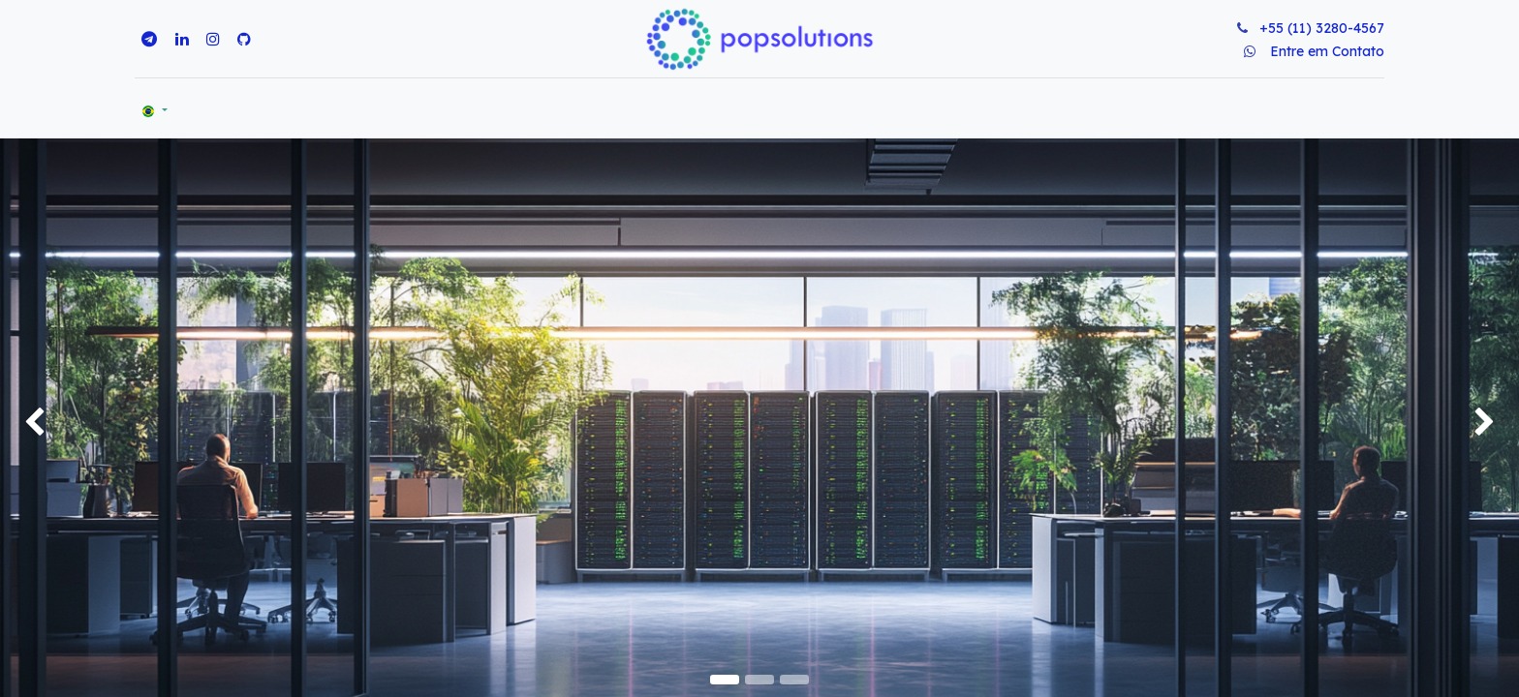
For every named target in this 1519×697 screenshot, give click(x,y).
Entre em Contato (1327, 51)
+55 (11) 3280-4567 (1321, 28)
